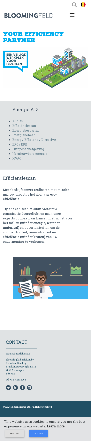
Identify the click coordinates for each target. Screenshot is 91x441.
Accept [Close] (38, 433)
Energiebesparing (26, 130)
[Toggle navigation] (74, 4)
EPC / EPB (19, 144)
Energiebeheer (23, 135)
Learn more (55, 426)
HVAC (16, 158)
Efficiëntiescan (24, 126)
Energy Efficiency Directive (34, 140)
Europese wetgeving (28, 149)
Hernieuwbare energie (29, 154)
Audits (17, 121)
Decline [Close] (14, 433)
